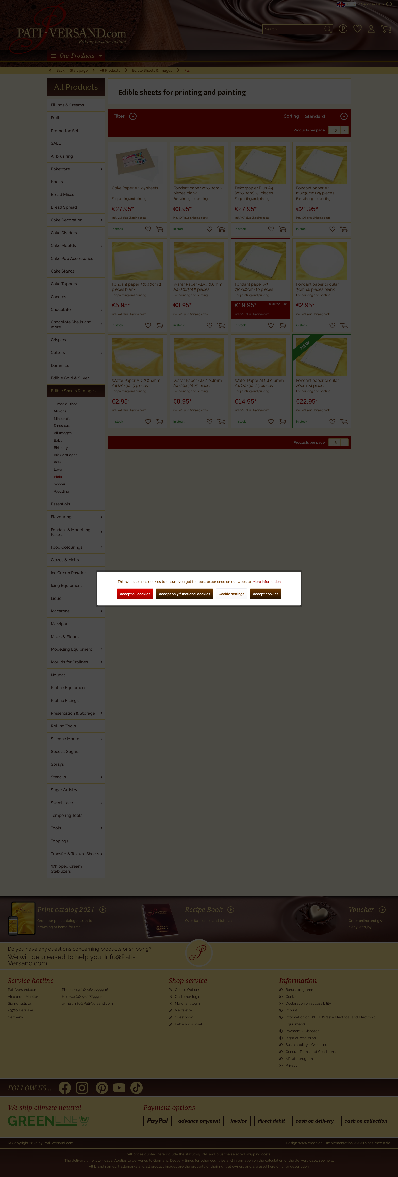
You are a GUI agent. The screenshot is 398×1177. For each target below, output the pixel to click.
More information (267, 581)
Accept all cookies (135, 594)
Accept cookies (265, 594)
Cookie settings (231, 594)
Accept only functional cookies (184, 594)
